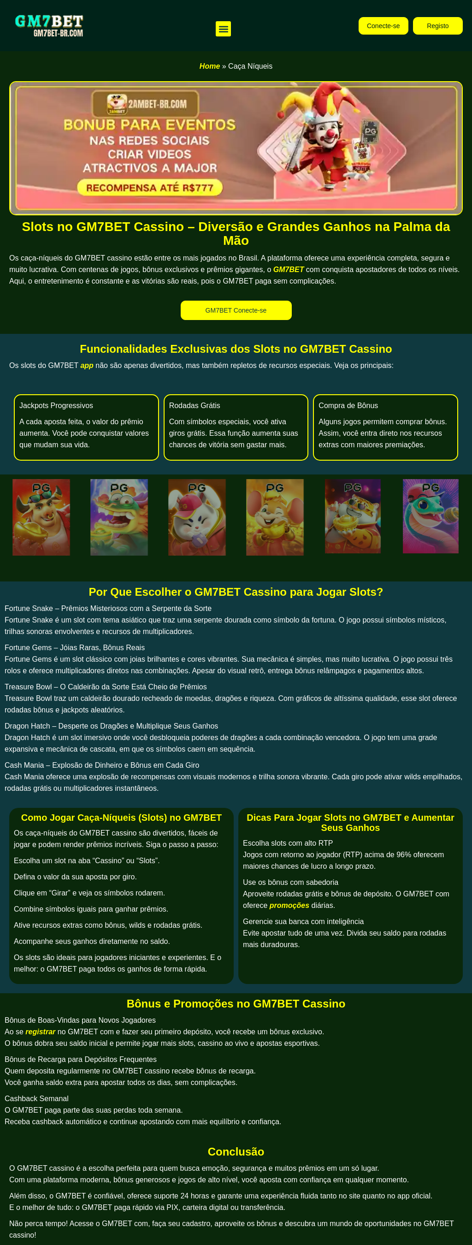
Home (210, 66)
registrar (40, 1032)
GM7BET (288, 269)
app (86, 365)
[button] (223, 28)
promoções (289, 905)
